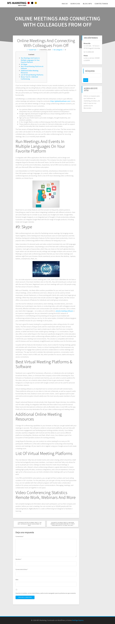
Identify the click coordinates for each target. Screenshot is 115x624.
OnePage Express (77, 620)
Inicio (65, 4)
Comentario (20, 536)
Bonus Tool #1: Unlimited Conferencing (29, 78)
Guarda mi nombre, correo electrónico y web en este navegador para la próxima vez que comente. (46, 593)
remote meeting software (64, 311)
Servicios (75, 4)
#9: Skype (24, 64)
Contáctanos (101, 4)
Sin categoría (58, 50)
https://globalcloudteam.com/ (60, 101)
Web (17, 579)
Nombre (19, 559)
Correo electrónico (22, 569)
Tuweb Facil (32, 50)
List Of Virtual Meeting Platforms (32, 75)
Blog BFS (87, 4)
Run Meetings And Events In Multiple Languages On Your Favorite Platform (30, 60)
